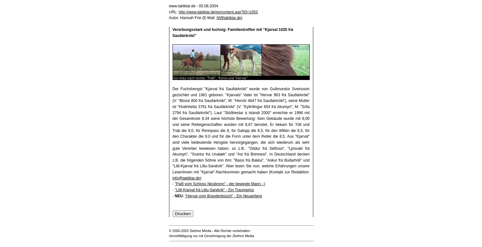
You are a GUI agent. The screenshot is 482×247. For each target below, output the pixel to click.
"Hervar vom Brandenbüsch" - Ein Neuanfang (223, 196)
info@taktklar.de (186, 178)
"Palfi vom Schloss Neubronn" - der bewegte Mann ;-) (220, 184)
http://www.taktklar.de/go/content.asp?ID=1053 (218, 12)
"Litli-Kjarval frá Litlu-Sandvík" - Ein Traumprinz (214, 190)
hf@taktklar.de (229, 18)
